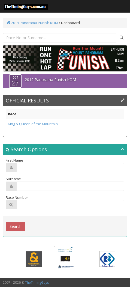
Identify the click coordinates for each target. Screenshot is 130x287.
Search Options (26, 149)
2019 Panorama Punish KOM (32, 22)
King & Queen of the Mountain (33, 123)
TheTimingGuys (37, 282)
